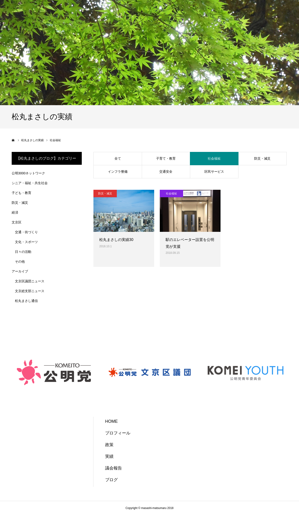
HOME (111, 421)
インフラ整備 (118, 171)
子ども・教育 (21, 193)
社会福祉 (214, 158)
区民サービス (214, 171)
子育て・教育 (166, 158)
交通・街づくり (26, 232)
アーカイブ (20, 271)
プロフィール (117, 433)
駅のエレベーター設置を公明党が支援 (190, 243)
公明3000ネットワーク (28, 173)
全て (117, 158)
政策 (109, 444)
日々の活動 (23, 252)
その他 (20, 261)
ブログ (111, 479)
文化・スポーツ (26, 242)
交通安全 (165, 171)
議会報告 (113, 468)
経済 (15, 212)
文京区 (16, 222)
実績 (109, 456)
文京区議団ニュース (29, 281)
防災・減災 (262, 158)
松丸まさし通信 (26, 301)
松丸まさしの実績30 (116, 240)
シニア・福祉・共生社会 (30, 183)
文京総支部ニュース (29, 291)
